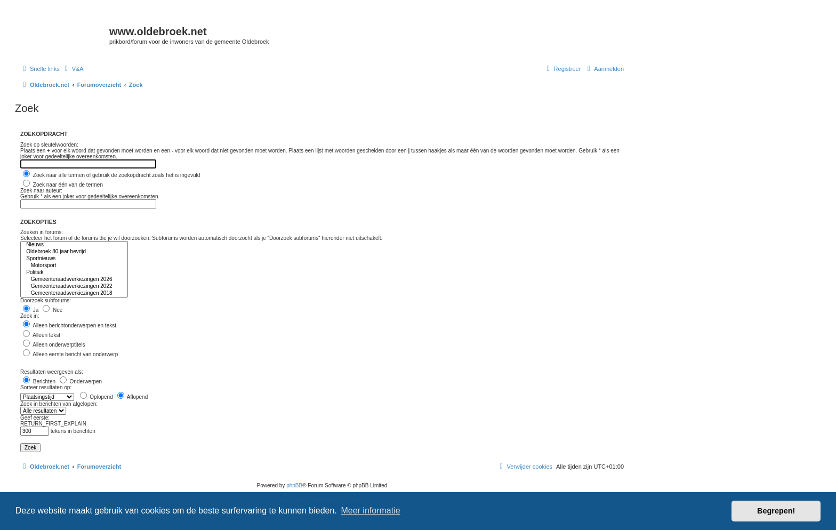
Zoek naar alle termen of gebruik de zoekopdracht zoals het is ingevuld (111, 175)
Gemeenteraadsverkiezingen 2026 (74, 279)
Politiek (74, 272)
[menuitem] (73, 68)
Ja (30, 310)
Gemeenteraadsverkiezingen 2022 (74, 286)
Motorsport (74, 265)
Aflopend (132, 397)
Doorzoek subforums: (45, 300)
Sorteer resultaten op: (45, 387)
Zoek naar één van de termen (63, 185)
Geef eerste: (35, 418)
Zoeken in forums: (41, 232)
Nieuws (74, 245)
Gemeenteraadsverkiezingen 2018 (74, 293)
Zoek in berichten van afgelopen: (59, 404)
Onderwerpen (81, 381)
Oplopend (96, 397)
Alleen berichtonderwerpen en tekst (69, 325)
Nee (52, 310)
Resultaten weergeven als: (51, 372)
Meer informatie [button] (370, 510)
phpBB (294, 485)
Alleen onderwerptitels (54, 345)
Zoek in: (29, 316)
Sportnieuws (74, 258)
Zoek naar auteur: (41, 191)
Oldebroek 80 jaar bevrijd (74, 251)
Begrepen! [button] (776, 511)
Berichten (39, 381)
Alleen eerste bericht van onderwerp (70, 354)
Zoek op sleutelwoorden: (49, 145)
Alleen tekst (41, 335)
